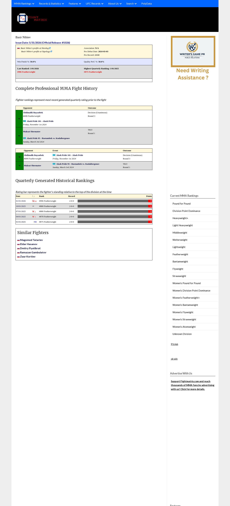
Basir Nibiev (23, 37)
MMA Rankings (22, 3)
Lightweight (178, 247)
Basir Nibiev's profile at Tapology (35, 51)
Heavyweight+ (180, 218)
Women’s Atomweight (184, 326)
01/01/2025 (21, 222)
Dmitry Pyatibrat (30, 248)
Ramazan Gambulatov (33, 252)
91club (174, 344)
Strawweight (179, 276)
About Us (113, 3)
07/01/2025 (21, 211)
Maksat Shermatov (31, 131)
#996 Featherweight (26, 72)
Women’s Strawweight (184, 319)
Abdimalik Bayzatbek (33, 112)
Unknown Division (182, 333)
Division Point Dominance (186, 210)
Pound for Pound (181, 203)
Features (73, 3)
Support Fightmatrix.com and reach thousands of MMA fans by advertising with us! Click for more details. (192, 385)
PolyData (146, 3)
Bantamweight (180, 261)
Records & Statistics (50, 3)
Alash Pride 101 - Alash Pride (40, 121)
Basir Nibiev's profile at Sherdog (35, 48)
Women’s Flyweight (182, 312)
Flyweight (177, 268)
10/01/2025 (21, 206)
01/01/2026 (21, 201)
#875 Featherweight (93, 72)
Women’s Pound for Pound (186, 283)
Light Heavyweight (182, 225)
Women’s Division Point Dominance (191, 290)
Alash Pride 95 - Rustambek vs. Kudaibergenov (48, 138)
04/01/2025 (21, 216)
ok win (174, 358)
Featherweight (180, 254)
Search (130, 3)
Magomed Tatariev (31, 239)
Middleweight (179, 232)
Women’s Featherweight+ (186, 297)
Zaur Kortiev (27, 256)
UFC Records (93, 3)
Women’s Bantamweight (185, 304)
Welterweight (179, 239)
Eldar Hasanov (28, 244)
